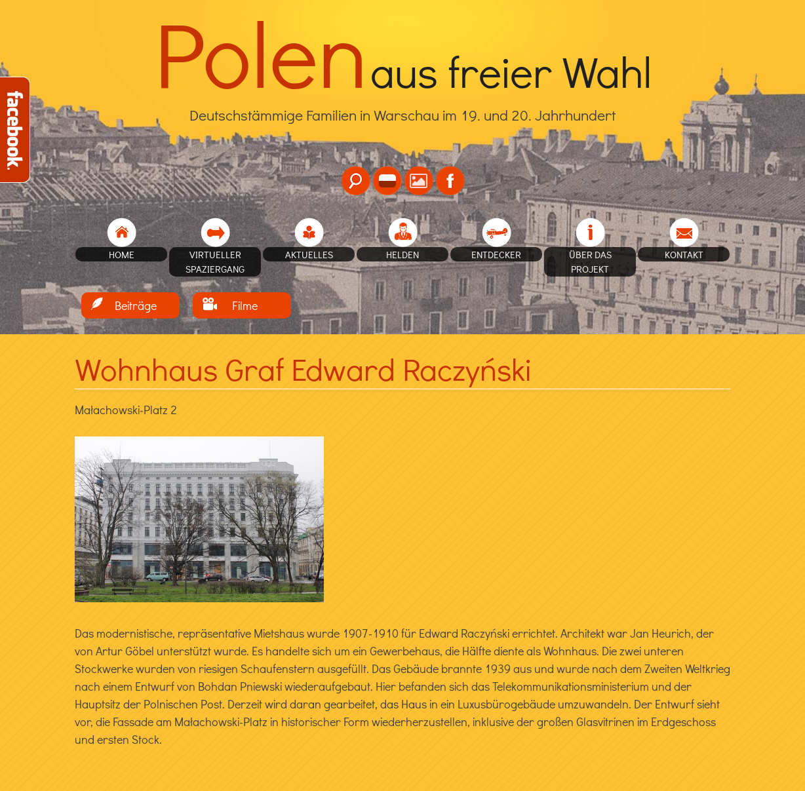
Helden (402, 254)
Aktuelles (309, 254)
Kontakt (684, 254)
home (121, 254)
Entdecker (496, 254)
